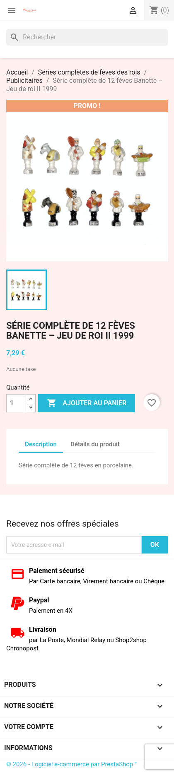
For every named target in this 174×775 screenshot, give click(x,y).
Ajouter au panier (86, 403)
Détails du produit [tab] (95, 444)
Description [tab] (41, 444)
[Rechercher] (87, 37)
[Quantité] (16, 403)
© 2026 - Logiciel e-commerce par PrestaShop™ (71, 764)
